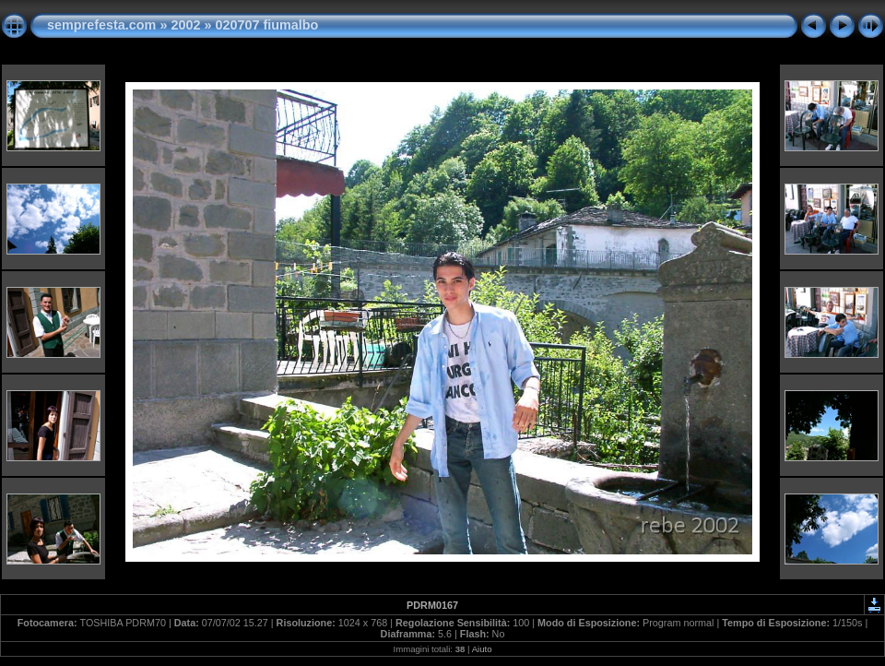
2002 (185, 25)
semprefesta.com (101, 25)
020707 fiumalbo (266, 25)
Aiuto (482, 649)
